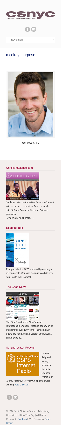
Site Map (22, 419)
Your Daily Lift (21, 384)
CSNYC (30, 13)
